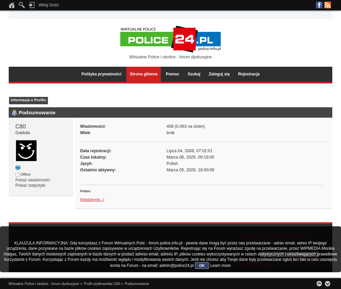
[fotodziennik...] (92, 199)
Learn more (220, 265)
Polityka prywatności (101, 74)
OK (202, 266)
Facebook (319, 5)
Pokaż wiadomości (32, 180)
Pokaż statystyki (30, 185)
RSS (327, 5)
